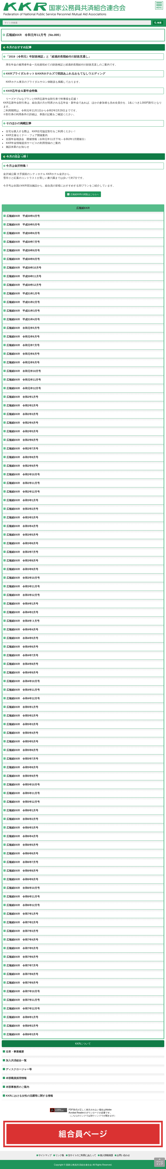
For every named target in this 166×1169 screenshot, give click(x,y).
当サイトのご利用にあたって (82, 1155)
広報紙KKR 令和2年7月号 (22, 448)
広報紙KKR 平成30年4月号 (23, 216)
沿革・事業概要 (15, 1051)
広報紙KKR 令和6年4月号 (22, 836)
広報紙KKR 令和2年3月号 (22, 414)
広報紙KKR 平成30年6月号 (23, 233)
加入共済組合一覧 (16, 1060)
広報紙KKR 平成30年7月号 (23, 241)
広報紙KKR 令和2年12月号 (23, 491)
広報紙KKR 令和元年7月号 (23, 345)
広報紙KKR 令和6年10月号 (23, 887)
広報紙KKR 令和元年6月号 (23, 336)
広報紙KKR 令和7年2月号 (22, 922)
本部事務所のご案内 (17, 1086)
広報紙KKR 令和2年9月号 (22, 465)
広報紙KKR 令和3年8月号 (22, 560)
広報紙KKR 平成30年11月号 (23, 276)
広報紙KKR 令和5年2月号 (22, 715)
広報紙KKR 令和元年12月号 (23, 388)
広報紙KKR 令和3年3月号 (22, 517)
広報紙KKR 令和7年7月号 (22, 965)
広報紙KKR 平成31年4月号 (23, 319)
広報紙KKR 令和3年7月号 (22, 551)
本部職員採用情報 (16, 1078)
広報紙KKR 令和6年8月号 (22, 870)
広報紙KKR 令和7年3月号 (22, 931)
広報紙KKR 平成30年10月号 (23, 267)
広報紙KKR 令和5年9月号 (22, 775)
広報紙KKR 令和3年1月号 (22, 500)
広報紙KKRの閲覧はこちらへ (84, 194)
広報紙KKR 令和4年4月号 (22, 629)
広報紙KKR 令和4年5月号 (22, 638)
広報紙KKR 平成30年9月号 (23, 259)
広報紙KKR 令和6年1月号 (22, 810)
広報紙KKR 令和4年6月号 (22, 646)
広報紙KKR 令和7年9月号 (22, 982)
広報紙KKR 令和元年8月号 (23, 353)
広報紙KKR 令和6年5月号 (22, 844)
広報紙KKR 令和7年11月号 (23, 999)
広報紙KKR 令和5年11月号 (23, 793)
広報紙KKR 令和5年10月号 (23, 784)
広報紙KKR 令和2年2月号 (22, 405)
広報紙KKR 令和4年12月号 (23, 698)
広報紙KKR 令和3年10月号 (23, 577)
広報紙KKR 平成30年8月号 (23, 250)
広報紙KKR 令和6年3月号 (22, 827)
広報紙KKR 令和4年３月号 (23, 620)
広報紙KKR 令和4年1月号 (22, 603)
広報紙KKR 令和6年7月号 (22, 862)
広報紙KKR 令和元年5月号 (23, 327)
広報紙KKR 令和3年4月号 (22, 526)
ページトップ (159, 1163)
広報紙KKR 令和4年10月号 (23, 681)
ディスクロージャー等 (19, 1069)
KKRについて (83, 1043)
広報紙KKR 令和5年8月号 (22, 767)
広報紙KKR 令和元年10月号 (23, 371)
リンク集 (59, 1155)
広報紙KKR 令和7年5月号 (22, 948)
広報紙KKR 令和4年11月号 (23, 689)
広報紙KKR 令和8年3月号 (22, 1034)
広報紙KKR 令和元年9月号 (23, 362)
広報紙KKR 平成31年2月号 (23, 302)
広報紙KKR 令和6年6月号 (22, 853)
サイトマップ (44, 1155)
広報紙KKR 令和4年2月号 (22, 612)
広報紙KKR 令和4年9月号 (22, 672)
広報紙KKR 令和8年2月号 (22, 1025)
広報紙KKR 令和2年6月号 (22, 439)
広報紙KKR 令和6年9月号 (22, 879)
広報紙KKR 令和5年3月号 (22, 724)
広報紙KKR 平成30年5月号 (23, 224)
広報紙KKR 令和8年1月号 (22, 1017)
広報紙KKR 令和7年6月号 (22, 956)
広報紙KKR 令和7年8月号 (22, 974)
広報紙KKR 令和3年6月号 (22, 543)
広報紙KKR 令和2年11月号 (23, 483)
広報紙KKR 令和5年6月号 (22, 750)
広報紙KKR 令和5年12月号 (23, 801)
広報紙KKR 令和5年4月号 (22, 732)
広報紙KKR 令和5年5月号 (22, 741)
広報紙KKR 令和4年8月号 (22, 663)
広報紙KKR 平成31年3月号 (23, 310)
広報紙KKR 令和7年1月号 (22, 913)
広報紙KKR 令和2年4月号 (22, 422)
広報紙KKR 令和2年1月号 (22, 396)
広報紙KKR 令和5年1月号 (22, 707)
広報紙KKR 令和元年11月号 (23, 379)
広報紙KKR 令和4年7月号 (22, 655)
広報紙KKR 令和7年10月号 (23, 991)
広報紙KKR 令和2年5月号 (22, 431)
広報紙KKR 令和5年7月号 (22, 758)
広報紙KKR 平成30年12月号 (23, 284)
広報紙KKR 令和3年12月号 (23, 595)
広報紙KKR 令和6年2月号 (22, 819)
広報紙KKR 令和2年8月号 (22, 457)
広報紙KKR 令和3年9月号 (22, 569)
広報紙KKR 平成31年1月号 (23, 293)
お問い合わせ (123, 1155)
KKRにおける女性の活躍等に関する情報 (29, 1095)
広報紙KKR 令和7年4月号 (22, 939)
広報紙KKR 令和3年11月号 (23, 586)
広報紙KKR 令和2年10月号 (23, 474)
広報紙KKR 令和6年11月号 (23, 896)
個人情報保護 (106, 1155)
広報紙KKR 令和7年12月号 (23, 1008)
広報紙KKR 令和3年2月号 (22, 508)
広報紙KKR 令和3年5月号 (22, 534)
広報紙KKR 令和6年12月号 (23, 905)
